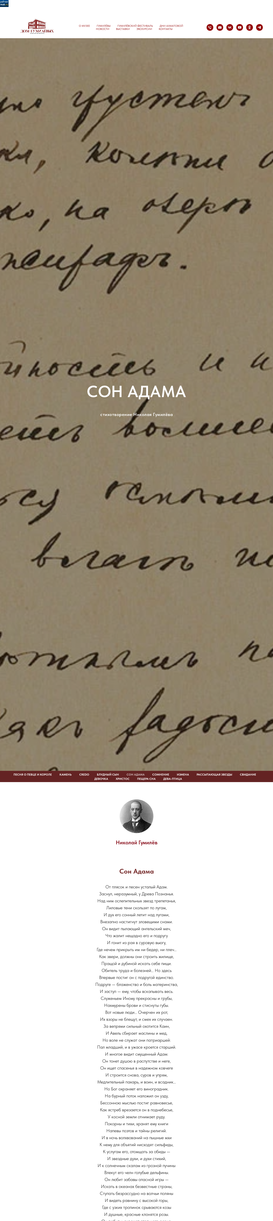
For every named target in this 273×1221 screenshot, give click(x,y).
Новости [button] (102, 29)
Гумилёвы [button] (104, 25)
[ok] (249, 27)
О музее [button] (84, 25)
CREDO (84, 774)
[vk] (229, 27)
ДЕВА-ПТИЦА (172, 779)
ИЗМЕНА (183, 774)
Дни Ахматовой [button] (171, 25)
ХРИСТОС (123, 779)
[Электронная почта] (219, 27)
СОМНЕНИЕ (160, 774)
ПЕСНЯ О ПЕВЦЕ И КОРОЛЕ (33, 774)
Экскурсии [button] (144, 29)
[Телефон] (210, 27)
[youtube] (239, 27)
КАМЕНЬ (65, 774)
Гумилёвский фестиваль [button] (135, 25)
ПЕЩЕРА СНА (146, 779)
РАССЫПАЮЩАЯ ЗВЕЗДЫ (214, 774)
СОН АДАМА (136, 774)
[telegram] (259, 27)
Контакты (166, 29)
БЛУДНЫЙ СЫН (108, 774)
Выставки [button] (123, 29)
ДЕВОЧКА (101, 779)
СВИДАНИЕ (248, 774)
